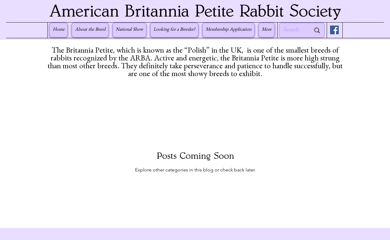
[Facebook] (334, 30)
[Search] (293, 30)
